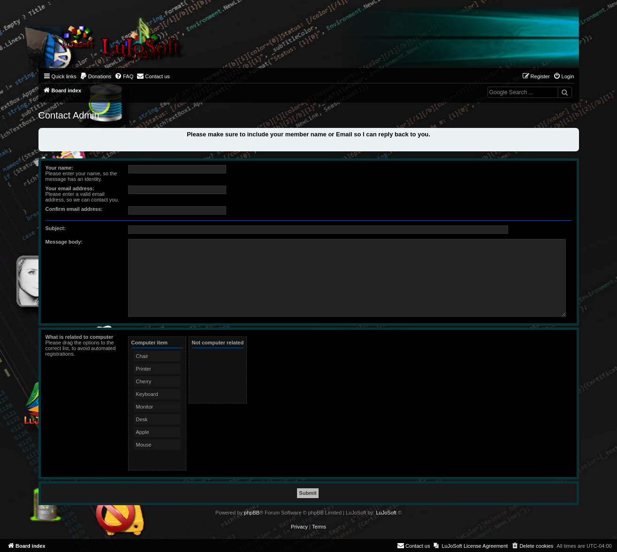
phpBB (251, 512)
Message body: (64, 242)
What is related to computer (80, 337)
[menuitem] (96, 76)
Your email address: (70, 188)
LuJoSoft (386, 512)
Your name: (60, 168)
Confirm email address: (74, 209)
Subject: (56, 228)
